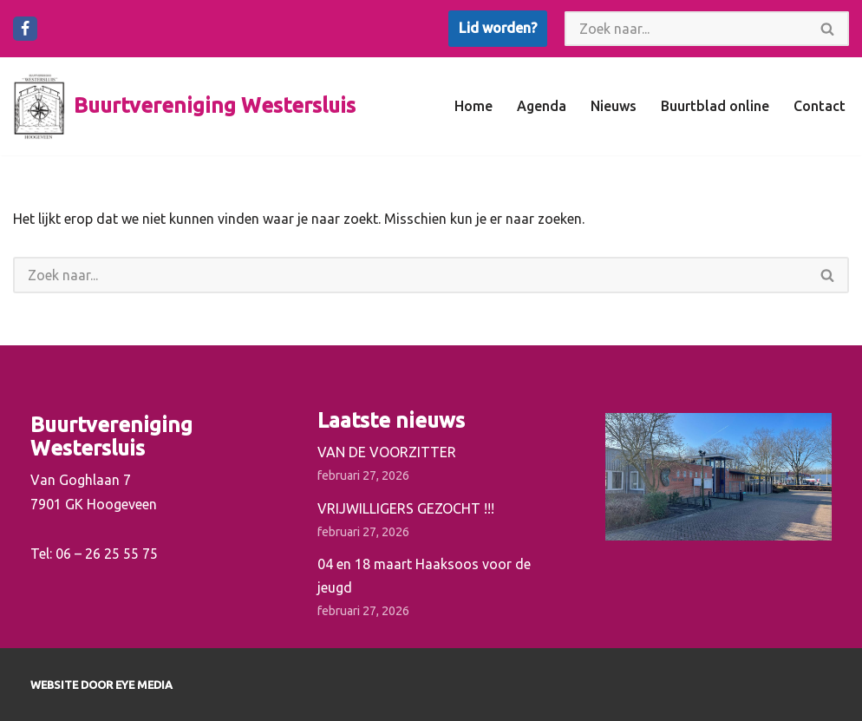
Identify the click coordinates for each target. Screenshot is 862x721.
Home (473, 106)
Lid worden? (498, 28)
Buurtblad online (715, 106)
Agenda (541, 106)
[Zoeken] (686, 28)
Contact (819, 106)
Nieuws (614, 106)
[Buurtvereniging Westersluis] (184, 106)
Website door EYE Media (101, 684)
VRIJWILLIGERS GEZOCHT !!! (405, 508)
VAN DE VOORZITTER (386, 452)
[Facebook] (25, 28)
